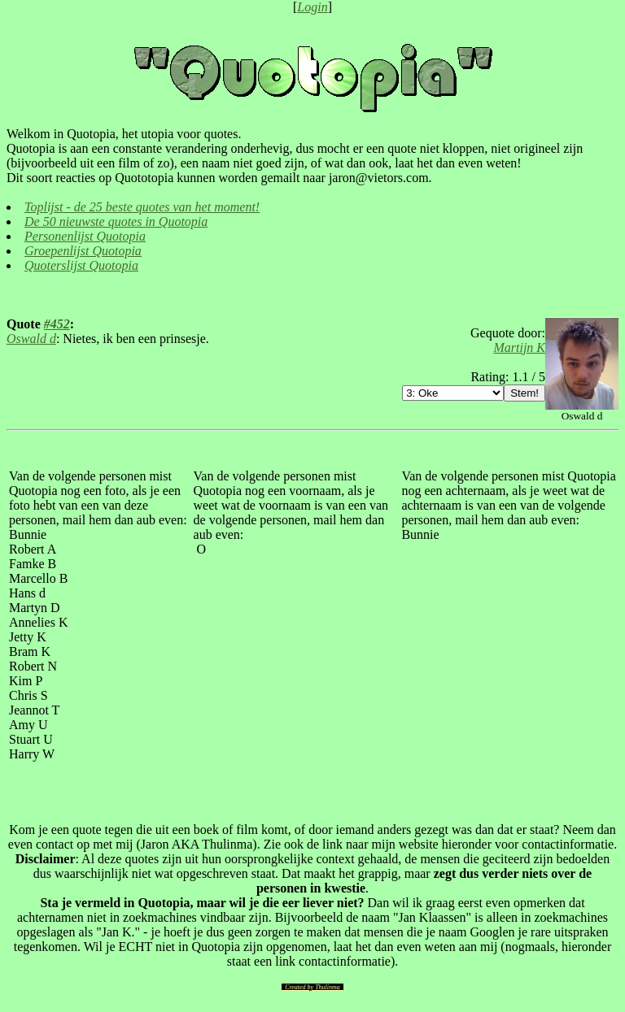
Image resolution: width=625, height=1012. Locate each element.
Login (312, 7)
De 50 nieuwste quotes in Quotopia (116, 221)
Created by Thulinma (312, 987)
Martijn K (519, 347)
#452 (57, 324)
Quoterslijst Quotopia (81, 265)
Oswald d (31, 338)
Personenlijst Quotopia (85, 236)
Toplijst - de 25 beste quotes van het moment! (142, 207)
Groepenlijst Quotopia (83, 251)
